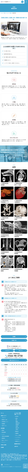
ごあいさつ (4, 417)
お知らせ (16, 446)
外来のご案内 (3, 444)
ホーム (2, 13)
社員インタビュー (5, 440)
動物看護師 (4, 432)
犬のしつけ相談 (18, 435)
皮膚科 (17, 426)
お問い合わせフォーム (14, 360)
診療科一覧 (14, 340)
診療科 (11, 13)
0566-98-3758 (14, 356)
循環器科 (17, 424)
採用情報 (3, 428)
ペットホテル (17, 437)
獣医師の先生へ (17, 443)
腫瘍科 (17, 421)
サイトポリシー (7, 464)
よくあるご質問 (17, 413)
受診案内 (16, 416)
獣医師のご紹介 (4, 419)
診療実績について (5, 421)
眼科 (16, 419)
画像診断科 (18, 423)
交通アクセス (21, 350)
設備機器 (3, 423)
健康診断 (16, 431)
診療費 (14, 336)
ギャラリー (4, 442)
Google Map (7, 350)
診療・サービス (6, 13)
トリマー (3, 434)
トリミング (17, 439)
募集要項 (3, 438)
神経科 (17, 429)
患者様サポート (18, 441)
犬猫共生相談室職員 (5, 436)
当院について (3, 415)
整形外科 (17, 427)
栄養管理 (16, 433)
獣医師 (3, 430)
